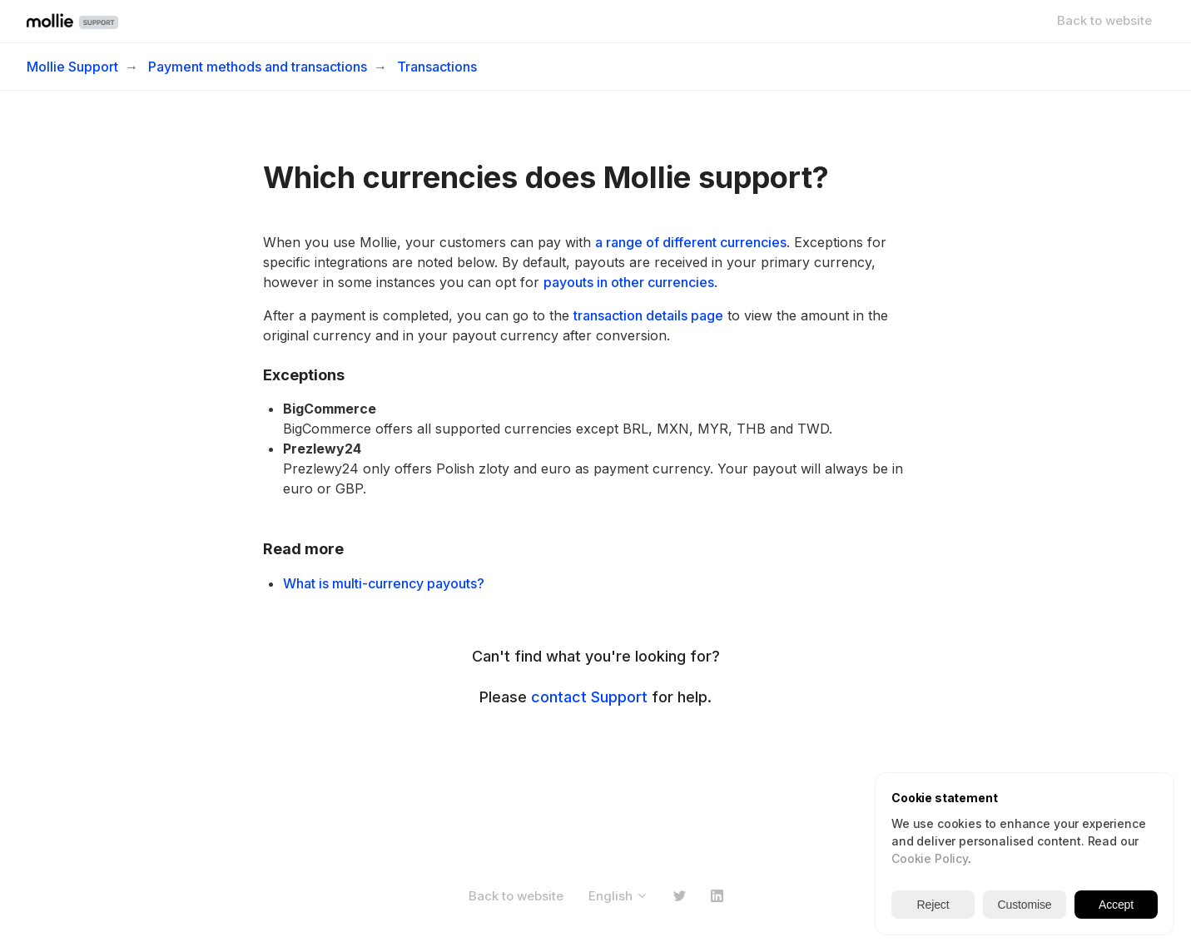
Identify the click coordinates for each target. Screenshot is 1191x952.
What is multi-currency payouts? (383, 583)
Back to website (1104, 20)
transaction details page (648, 315)
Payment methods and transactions (257, 66)
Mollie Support (72, 66)
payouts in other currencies (628, 282)
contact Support (589, 697)
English (618, 896)
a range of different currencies (691, 242)
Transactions (437, 66)
